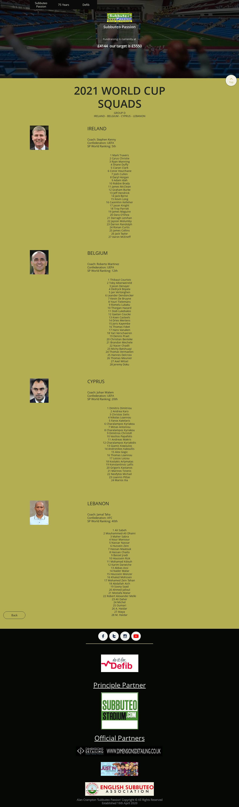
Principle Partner (119, 685)
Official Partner (118, 738)
